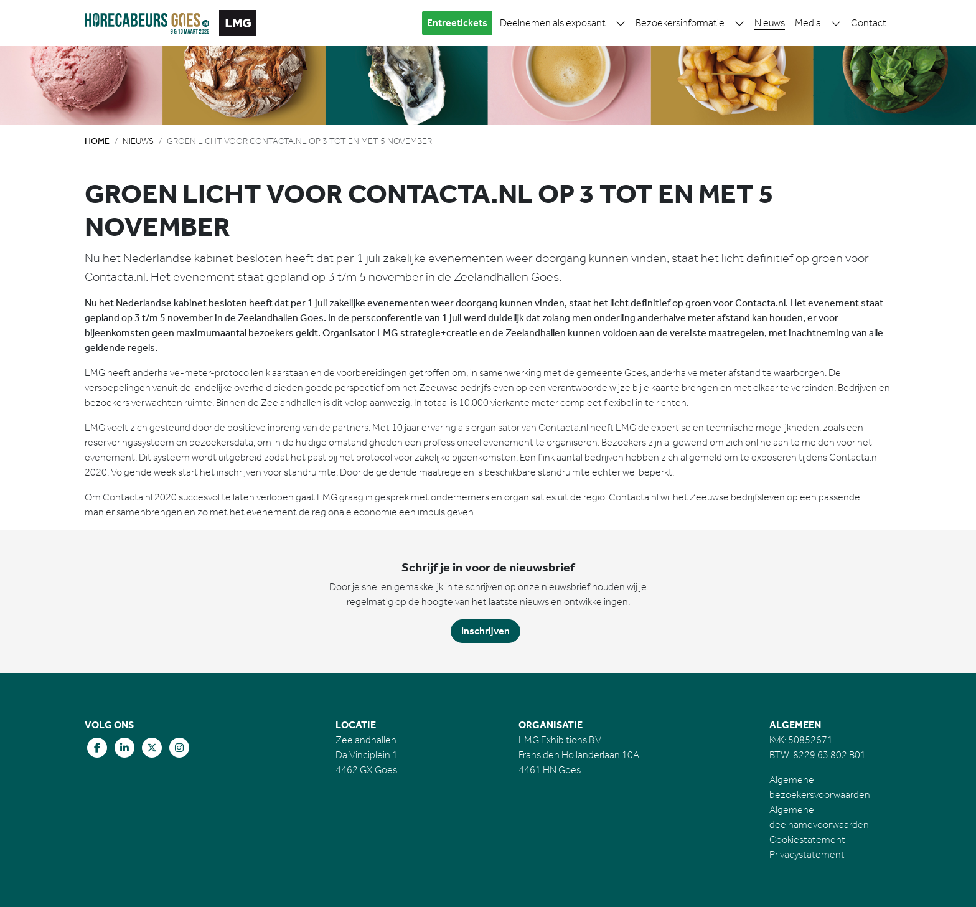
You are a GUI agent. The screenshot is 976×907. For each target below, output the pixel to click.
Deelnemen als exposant (553, 23)
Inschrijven (485, 631)
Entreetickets (457, 23)
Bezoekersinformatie (680, 23)
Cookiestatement (807, 839)
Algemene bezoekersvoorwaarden (819, 787)
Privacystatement (807, 854)
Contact (868, 23)
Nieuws (769, 23)
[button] (621, 23)
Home (97, 141)
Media (808, 23)
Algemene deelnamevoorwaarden (819, 817)
